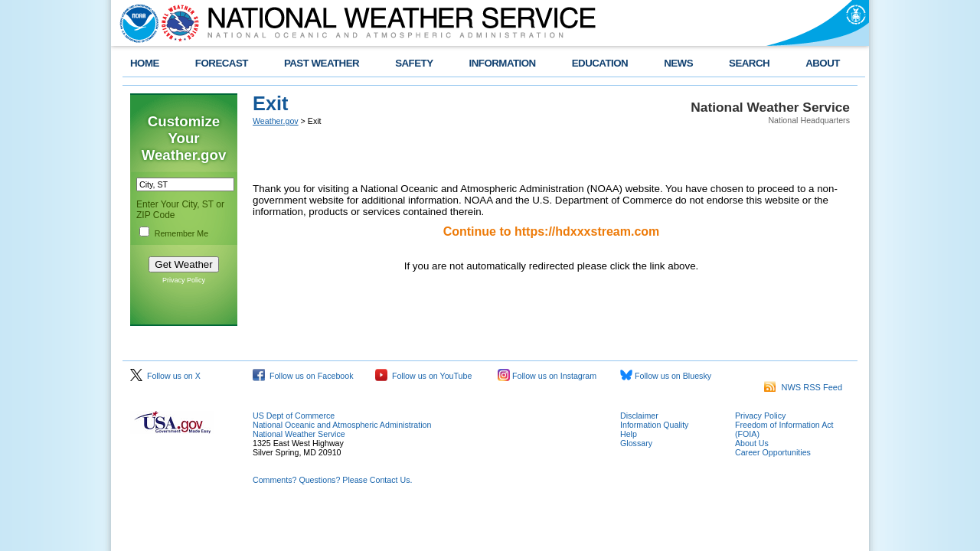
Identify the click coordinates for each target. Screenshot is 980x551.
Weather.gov (276, 121)
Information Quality (654, 424)
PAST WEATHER (321, 63)
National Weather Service (299, 434)
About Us (752, 443)
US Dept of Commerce (294, 415)
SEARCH (749, 63)
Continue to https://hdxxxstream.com (551, 231)
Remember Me (181, 233)
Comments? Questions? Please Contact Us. (332, 479)
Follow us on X (165, 375)
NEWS (678, 63)
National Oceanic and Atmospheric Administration (342, 424)
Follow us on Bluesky (665, 375)
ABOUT (822, 63)
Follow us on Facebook (303, 375)
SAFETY (414, 63)
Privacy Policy (183, 280)
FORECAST (221, 63)
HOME (144, 63)
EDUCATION (600, 63)
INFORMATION (502, 63)
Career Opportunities (773, 452)
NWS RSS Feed (803, 387)
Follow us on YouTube (423, 375)
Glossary (636, 443)
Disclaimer (639, 415)
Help (628, 434)
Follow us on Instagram (547, 375)
